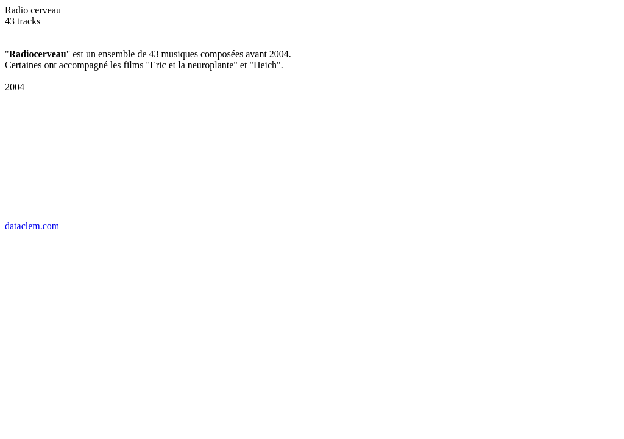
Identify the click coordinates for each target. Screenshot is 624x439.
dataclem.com (32, 226)
